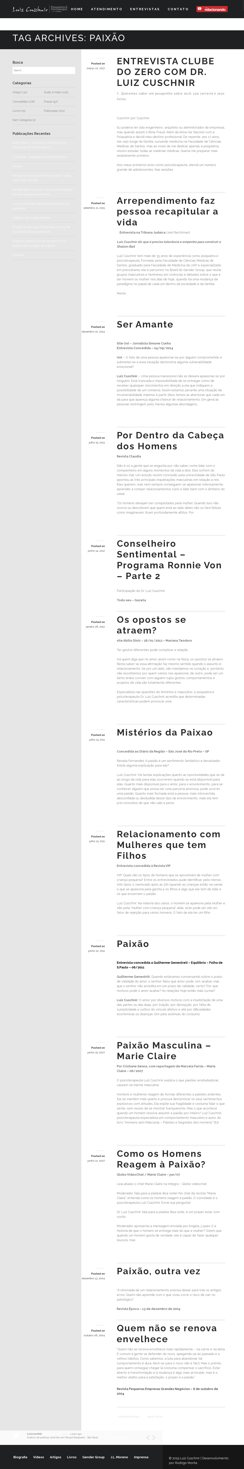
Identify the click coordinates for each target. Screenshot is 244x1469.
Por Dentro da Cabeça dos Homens (171, 440)
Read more (130, 180)
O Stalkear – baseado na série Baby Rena (39, 157)
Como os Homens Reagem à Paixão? (161, 1159)
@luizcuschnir (52, 1433)
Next (152, 1438)
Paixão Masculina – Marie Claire (164, 1050)
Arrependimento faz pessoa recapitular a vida (168, 211)
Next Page (155, 1416)
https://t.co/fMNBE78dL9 (113, 1437)
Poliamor (18, 255)
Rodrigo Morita (186, 1463)
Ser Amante (145, 324)
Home (77, 9)
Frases (48, 101)
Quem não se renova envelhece (167, 1333)
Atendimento (107, 9)
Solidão (31, 166)
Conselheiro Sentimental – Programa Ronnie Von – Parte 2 (169, 559)
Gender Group (93, 1457)
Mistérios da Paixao (165, 732)
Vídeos (38, 1457)
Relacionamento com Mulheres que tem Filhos (169, 845)
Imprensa (141, 1457)
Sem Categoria (22, 120)
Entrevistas (145, 9)
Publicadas (51, 110)
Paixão (133, 943)
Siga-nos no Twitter (193, 1437)
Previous (150, 1438)
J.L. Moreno (119, 1457)
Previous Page (129, 1416)
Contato (178, 9)
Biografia (20, 1457)
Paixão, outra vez (159, 1271)
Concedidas (20, 101)
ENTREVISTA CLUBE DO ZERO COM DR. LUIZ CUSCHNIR (166, 72)
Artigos (17, 92)
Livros (16, 110)
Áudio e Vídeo (53, 92)
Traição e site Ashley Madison (32, 217)
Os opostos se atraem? (151, 625)
